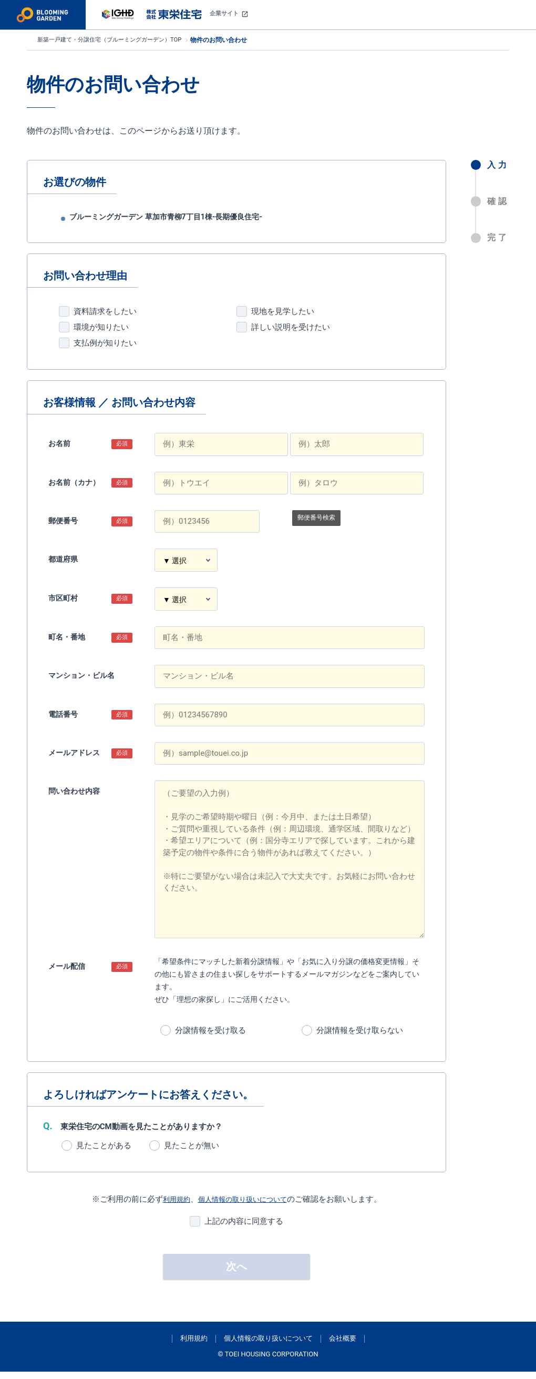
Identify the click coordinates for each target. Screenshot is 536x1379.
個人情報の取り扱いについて (244, 1206)
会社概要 (342, 1346)
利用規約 (169, 1206)
